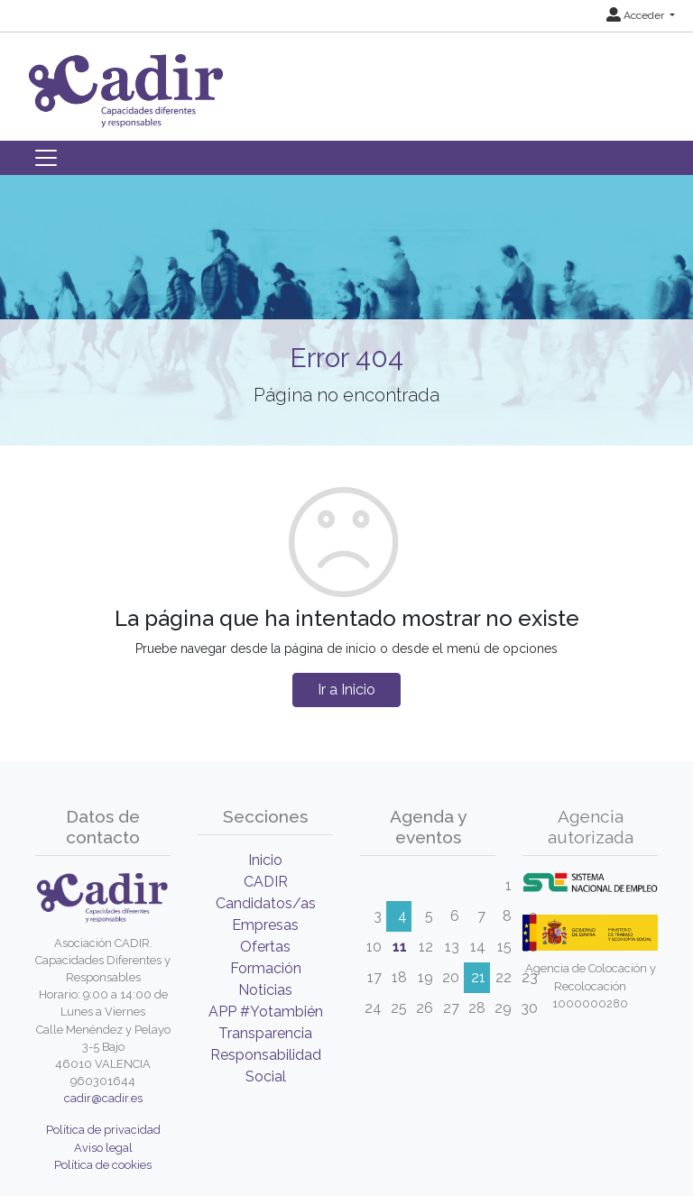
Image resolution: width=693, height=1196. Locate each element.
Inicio (265, 860)
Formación (265, 968)
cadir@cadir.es (103, 1098)
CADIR (266, 881)
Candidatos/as (266, 903)
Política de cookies (103, 1165)
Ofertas (265, 946)
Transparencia (265, 1033)
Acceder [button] (636, 15)
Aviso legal (103, 1148)
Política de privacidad (103, 1129)
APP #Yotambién (265, 1011)
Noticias (265, 989)
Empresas (265, 925)
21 (478, 977)
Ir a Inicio (346, 689)
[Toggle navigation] (46, 158)
